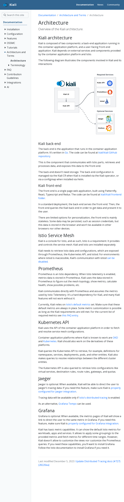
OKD (115, 337)
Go (66, 152)
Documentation (47, 15)
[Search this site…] (15, 15)
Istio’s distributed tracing (93, 397)
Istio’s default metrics (78, 304)
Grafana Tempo (68, 403)
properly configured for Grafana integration (93, 423)
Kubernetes (49, 341)
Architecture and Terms (72, 15)
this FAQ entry (70, 315)
